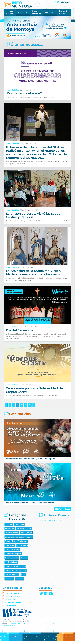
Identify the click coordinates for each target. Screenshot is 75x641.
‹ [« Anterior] (6, 404)
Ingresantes (23, 12)
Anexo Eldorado (26, 533)
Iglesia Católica (12, 90)
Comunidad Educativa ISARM (15, 570)
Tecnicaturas (9, 529)
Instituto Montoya (9, 12)
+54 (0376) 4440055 (14, 624)
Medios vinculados (11, 558)
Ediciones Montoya (12, 575)
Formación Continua (63, 12)
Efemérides (20, 579)
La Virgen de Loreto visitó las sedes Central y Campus (33, 215)
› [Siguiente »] (33, 404)
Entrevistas (9, 579)
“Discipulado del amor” (24, 93)
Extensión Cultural (11, 533)
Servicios (24, 558)
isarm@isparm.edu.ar (9, 625)
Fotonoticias (50, 12)
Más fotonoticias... (62, 509)
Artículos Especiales (12, 550)
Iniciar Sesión (64, 2)
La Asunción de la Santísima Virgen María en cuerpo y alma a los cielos (33, 272)
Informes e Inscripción (13, 554)
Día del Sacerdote (19, 330)
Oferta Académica (36, 12)
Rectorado (8, 524)
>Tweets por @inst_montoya (50, 520)
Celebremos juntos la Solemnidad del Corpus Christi (35, 390)
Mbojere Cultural (11, 562)
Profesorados (19, 524)
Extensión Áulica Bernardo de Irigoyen (18, 537)
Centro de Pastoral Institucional (16, 541)
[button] (9, 27)
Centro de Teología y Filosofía (15, 566)
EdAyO (23, 575)
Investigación (10, 545)
